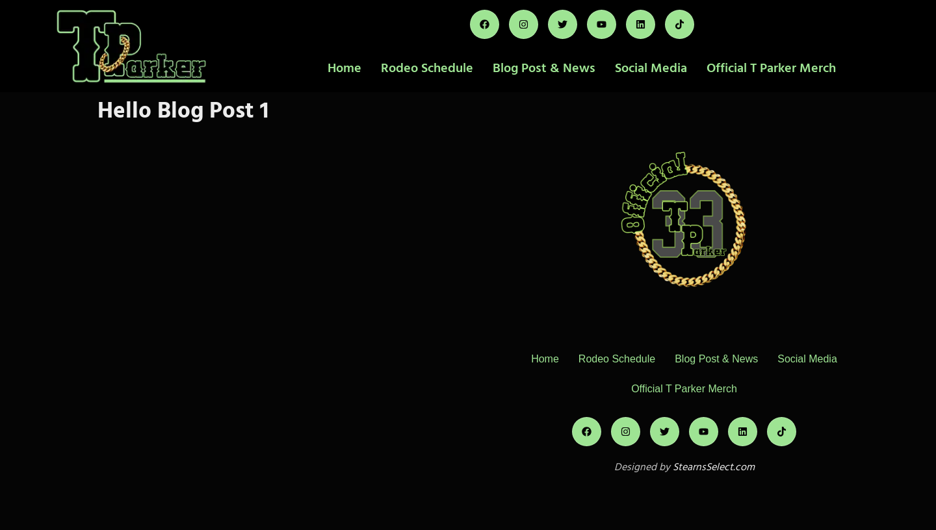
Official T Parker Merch (771, 68)
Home (344, 68)
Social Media (651, 68)
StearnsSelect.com (714, 467)
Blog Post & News (544, 68)
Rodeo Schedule (427, 68)
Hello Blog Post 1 (183, 110)
